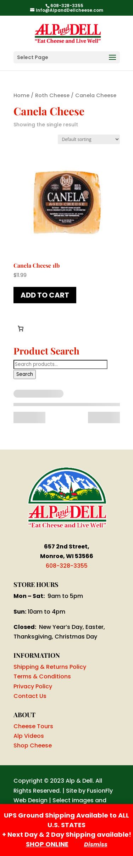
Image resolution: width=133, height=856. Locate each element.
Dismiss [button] (95, 844)
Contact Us (29, 696)
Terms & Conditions (42, 676)
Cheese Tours (33, 726)
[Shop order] (89, 139)
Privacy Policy (32, 686)
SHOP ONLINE (47, 844)
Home (21, 95)
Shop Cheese (32, 745)
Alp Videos (28, 736)
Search (24, 374)
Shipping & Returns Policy (49, 667)
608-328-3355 (67, 566)
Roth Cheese (52, 95)
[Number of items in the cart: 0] (20, 328)
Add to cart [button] (45, 295)
